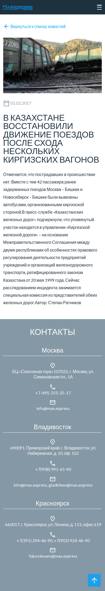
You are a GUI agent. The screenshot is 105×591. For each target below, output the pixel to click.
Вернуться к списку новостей (34, 26)
